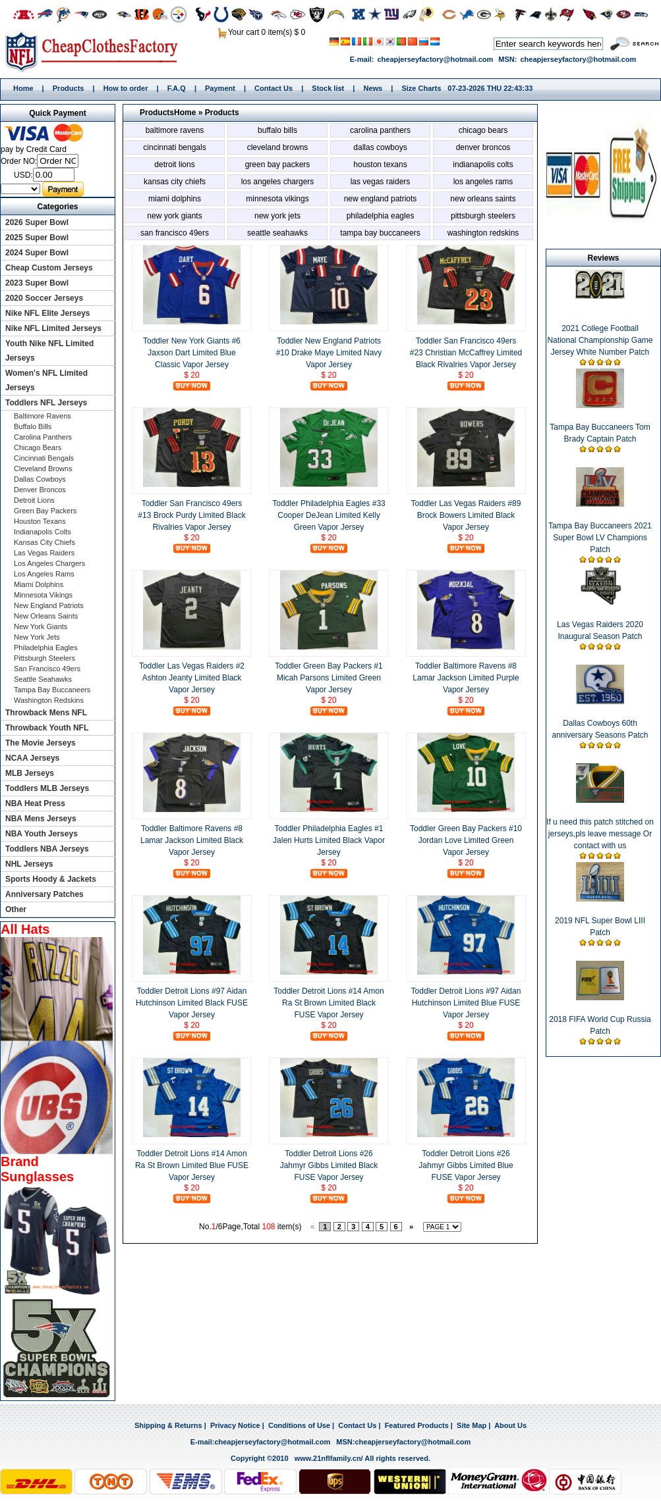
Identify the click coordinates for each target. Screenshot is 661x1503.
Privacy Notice (235, 1425)
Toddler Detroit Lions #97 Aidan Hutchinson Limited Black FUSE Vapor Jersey (192, 1002)
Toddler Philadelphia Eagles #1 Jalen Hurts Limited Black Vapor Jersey (329, 840)
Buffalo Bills (277, 130)
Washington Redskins (483, 233)
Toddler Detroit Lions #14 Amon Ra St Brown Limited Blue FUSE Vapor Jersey (191, 1165)
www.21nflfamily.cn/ (329, 1458)
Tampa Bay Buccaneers (380, 233)
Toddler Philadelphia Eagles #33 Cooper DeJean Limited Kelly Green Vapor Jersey (328, 515)
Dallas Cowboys (380, 147)
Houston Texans (380, 164)
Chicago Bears (483, 130)
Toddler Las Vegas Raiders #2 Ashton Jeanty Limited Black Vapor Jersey (191, 677)
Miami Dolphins (174, 198)
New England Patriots (380, 198)
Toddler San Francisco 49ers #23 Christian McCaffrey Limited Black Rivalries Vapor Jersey (466, 352)
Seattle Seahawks (277, 233)
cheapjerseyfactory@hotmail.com (435, 59)
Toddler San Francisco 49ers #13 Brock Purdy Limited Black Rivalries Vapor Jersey (191, 515)
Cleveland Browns (277, 147)
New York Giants (174, 215)
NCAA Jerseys (32, 758)
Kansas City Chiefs (175, 181)
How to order (125, 88)
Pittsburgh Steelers (483, 215)
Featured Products (417, 1425)
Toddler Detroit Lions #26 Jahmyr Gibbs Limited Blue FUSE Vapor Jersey (465, 1165)
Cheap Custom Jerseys (49, 267)
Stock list (328, 88)
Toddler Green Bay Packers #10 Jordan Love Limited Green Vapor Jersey (466, 840)
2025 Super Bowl (37, 237)
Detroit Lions (174, 164)
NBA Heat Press (35, 803)
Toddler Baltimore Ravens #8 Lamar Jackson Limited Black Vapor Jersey (191, 840)
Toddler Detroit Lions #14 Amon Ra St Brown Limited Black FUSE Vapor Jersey (328, 1002)
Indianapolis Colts (483, 164)
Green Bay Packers (277, 164)
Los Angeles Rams (483, 181)
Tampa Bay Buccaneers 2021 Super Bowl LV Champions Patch (600, 537)
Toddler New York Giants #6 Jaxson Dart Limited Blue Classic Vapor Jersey (192, 352)
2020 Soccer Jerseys (44, 298)
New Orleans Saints (482, 198)
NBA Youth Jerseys (41, 833)
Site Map (471, 1425)
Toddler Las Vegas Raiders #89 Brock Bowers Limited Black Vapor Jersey (466, 515)
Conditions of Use (299, 1425)
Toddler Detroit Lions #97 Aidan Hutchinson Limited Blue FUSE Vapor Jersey (466, 1002)
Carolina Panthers (380, 130)
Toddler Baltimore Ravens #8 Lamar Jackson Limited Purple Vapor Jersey (466, 677)
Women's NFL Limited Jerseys (46, 380)
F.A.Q (176, 88)
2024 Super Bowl (37, 252)
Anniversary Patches (44, 894)
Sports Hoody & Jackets (50, 879)
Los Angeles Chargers (277, 181)
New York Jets (277, 215)
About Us (510, 1425)
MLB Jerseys (29, 773)
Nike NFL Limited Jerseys (53, 328)
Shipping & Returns (168, 1425)
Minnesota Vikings (277, 198)
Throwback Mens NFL (46, 712)
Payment (220, 88)
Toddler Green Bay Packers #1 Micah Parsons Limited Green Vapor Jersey (328, 677)
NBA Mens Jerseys (40, 818)
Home (96, 50)
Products (68, 88)
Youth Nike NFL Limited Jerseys (49, 351)
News (372, 88)
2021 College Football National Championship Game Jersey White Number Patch (599, 340)
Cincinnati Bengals (174, 147)
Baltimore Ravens (175, 130)
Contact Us (273, 88)
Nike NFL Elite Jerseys (47, 313)
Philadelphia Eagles (381, 215)
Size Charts (421, 88)
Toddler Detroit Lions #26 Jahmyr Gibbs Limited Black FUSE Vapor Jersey (329, 1165)
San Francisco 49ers (174, 233)
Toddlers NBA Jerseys (47, 848)
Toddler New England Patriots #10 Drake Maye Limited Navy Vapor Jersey (329, 352)
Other (15, 909)
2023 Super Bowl (37, 283)
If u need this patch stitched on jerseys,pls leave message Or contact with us (600, 833)
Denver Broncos (483, 147)
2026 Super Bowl (37, 222)
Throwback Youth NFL (46, 727)
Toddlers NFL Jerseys (46, 402)
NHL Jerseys (29, 864)
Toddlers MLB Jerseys (47, 788)
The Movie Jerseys (40, 743)
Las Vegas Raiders (381, 181)
